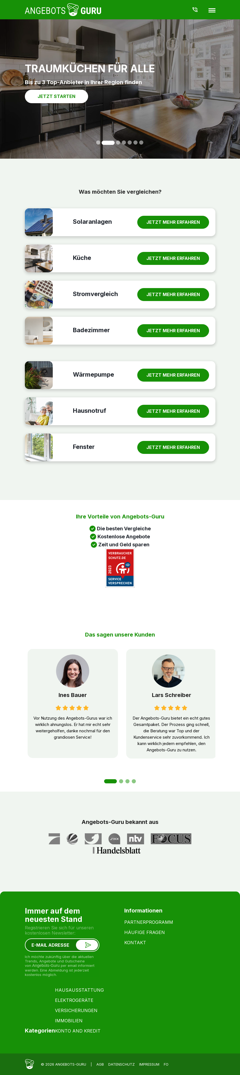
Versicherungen (76, 1010)
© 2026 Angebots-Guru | (66, 1064)
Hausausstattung (79, 990)
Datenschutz (121, 1064)
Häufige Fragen (144, 932)
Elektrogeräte (74, 1000)
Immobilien (69, 1020)
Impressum (149, 1064)
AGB (100, 1064)
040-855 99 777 (194, 9)
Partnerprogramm (148, 922)
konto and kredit (78, 1031)
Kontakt (135, 942)
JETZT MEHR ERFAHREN (173, 222)
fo (166, 1064)
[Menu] (212, 10)
